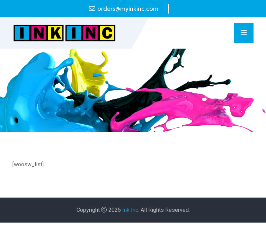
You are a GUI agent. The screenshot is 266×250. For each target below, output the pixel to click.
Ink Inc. (130, 210)
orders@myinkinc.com (127, 8)
